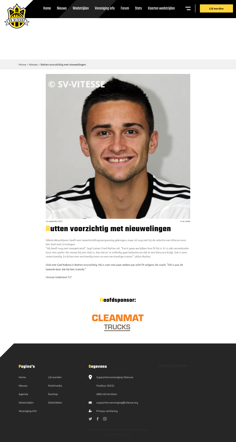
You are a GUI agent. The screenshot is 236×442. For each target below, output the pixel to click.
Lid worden (216, 8)
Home (47, 8)
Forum (125, 8)
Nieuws (62, 8)
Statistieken (55, 402)
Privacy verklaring (107, 411)
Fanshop (53, 394)
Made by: (109, 434)
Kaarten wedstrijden (161, 8)
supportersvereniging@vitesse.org (117, 402)
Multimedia (55, 385)
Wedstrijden (81, 8)
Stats (138, 8)
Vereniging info (105, 8)
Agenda (23, 394)
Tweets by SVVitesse (173, 365)
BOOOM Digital (122, 434)
